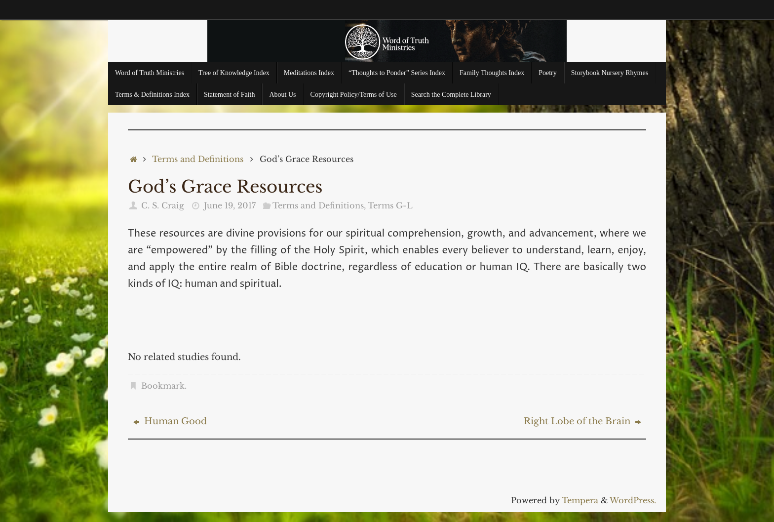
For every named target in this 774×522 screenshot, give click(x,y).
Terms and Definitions (197, 159)
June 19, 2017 (230, 205)
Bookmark (163, 386)
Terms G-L (390, 205)
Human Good (170, 421)
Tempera (580, 500)
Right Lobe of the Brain (582, 421)
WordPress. (633, 500)
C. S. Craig (162, 205)
